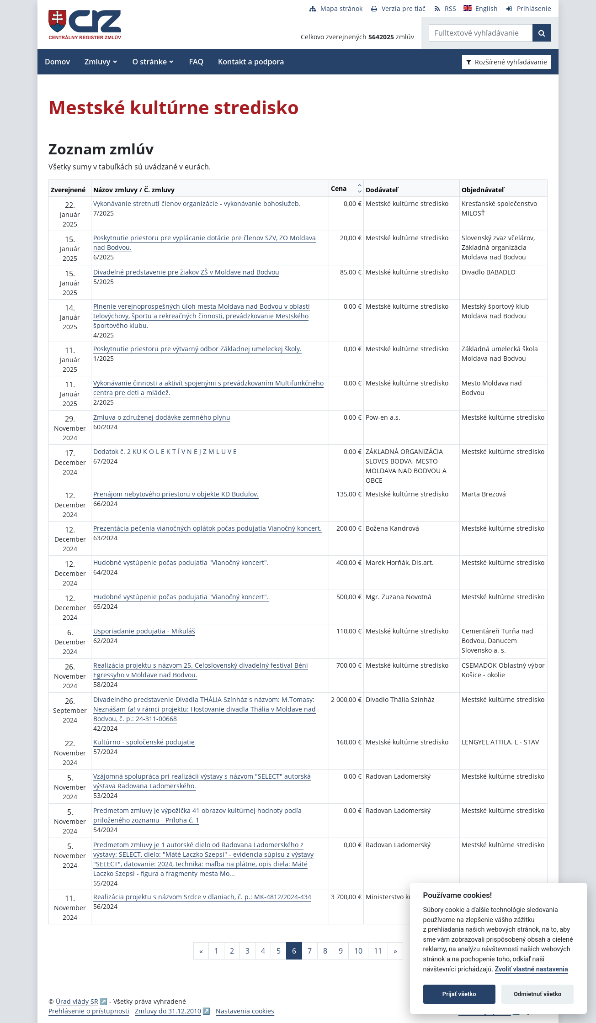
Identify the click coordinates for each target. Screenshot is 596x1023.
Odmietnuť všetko (537, 994)
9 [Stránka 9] (341, 951)
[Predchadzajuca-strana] (201, 951)
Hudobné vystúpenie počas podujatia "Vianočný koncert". (181, 562)
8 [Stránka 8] (325, 951)
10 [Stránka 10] (358, 951)
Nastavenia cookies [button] (245, 1011)
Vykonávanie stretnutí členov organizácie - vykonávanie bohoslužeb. (197, 203)
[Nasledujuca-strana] (395, 951)
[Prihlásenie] (528, 8)
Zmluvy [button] (97, 62)
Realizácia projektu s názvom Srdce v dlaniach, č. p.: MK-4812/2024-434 (202, 896)
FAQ (196, 62)
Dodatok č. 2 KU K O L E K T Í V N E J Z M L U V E (165, 451)
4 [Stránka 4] (263, 951)
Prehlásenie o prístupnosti (88, 1011)
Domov (57, 62)
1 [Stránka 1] (216, 951)
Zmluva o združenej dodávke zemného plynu (161, 417)
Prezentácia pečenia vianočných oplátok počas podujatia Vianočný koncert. (207, 528)
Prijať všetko (459, 994)
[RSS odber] (444, 8)
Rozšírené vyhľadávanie (506, 62)
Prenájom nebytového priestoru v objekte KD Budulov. (176, 494)
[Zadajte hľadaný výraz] (481, 33)
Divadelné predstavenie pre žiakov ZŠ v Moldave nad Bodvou (186, 272)
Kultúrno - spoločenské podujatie (144, 742)
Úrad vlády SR (77, 1001)
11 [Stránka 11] (378, 951)
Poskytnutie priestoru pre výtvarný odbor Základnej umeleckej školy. (197, 348)
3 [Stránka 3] (247, 951)
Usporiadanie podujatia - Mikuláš (144, 631)
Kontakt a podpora (251, 62)
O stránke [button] (150, 62)
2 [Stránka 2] (232, 951)
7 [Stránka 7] (310, 951)
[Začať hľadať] (541, 33)
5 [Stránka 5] (279, 951)
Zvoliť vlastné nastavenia (531, 969)
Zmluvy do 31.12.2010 (168, 1011)
